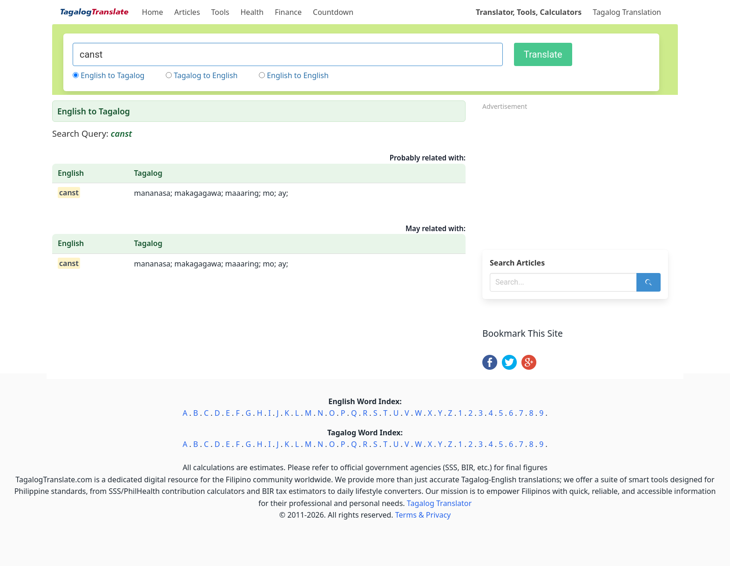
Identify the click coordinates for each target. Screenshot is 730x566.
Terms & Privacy (423, 515)
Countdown (333, 12)
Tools (220, 12)
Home (152, 12)
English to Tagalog (112, 75)
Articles (187, 12)
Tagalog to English (205, 75)
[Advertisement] (580, 177)
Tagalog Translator (439, 503)
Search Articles (517, 263)
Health (252, 12)
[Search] (648, 282)
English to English (298, 75)
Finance (288, 12)
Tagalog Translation (627, 12)
